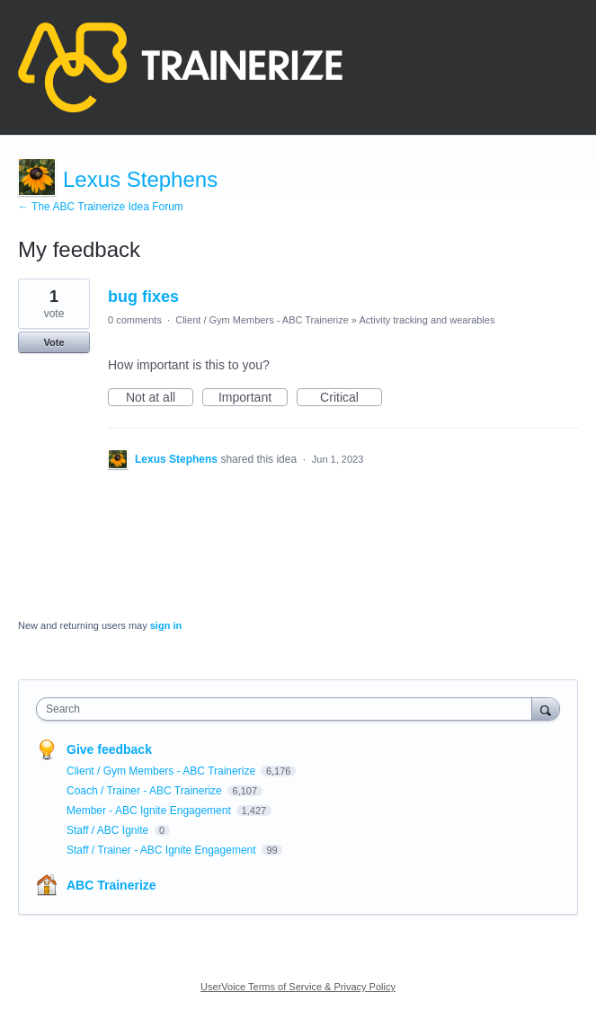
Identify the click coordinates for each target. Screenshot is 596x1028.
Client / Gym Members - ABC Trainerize (262, 320)
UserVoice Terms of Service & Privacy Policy (298, 986)
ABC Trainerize (111, 885)
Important (253, 398)
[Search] (545, 708)
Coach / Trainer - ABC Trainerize (146, 790)
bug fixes (143, 297)
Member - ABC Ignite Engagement (150, 810)
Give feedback (109, 749)
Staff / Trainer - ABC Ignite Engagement (163, 850)
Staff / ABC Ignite (109, 830)
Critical (351, 398)
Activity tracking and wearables (426, 320)
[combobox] (288, 709)
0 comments (135, 320)
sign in (166, 625)
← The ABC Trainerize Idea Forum (100, 206)
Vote (53, 342)
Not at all (159, 398)
